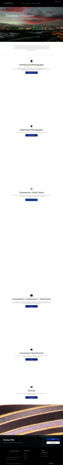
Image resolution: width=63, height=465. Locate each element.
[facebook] (55, 1)
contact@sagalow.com (44, 452)
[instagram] (57, 1)
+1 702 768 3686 (45, 454)
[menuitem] (23, 3)
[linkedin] (59, 1)
